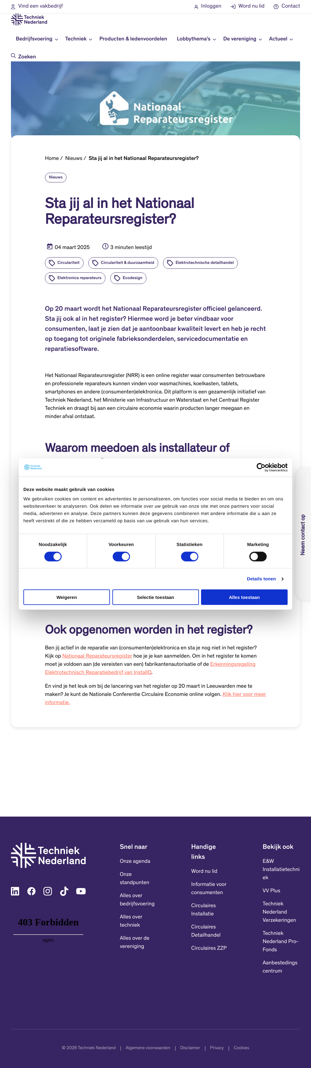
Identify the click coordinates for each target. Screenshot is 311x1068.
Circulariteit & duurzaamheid (127, 263)
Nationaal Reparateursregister (97, 656)
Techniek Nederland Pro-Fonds (281, 942)
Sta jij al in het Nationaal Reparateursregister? (144, 158)
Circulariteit (68, 263)
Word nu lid (204, 871)
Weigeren (66, 597)
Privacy (217, 1048)
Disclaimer (190, 1048)
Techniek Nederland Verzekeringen (279, 912)
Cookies (241, 1048)
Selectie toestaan (155, 597)
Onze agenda (135, 861)
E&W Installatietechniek (281, 870)
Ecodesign (132, 278)
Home (52, 158)
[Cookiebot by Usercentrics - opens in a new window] (261, 467)
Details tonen (261, 578)
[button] (37, 6)
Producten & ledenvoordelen (133, 39)
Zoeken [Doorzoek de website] (27, 57)
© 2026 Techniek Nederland (89, 1048)
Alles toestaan (244, 597)
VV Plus (271, 891)
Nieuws (73, 158)
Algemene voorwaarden (148, 1048)
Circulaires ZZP (209, 948)
